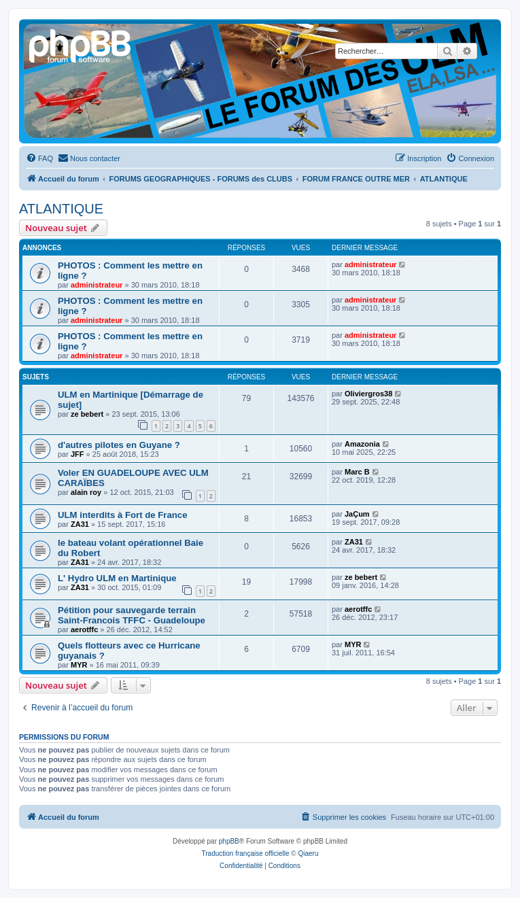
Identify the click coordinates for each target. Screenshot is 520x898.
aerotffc (84, 629)
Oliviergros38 (368, 394)
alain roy (86, 492)
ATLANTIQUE (61, 208)
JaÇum (357, 514)
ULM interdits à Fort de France (123, 515)
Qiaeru (308, 853)
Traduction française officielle (246, 853)
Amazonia (362, 444)
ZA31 (80, 524)
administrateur (96, 285)
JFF (77, 454)
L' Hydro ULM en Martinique (117, 578)
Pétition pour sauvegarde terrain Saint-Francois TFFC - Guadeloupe (131, 615)
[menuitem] (39, 158)
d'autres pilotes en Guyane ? (119, 445)
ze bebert (87, 414)
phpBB (229, 841)
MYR (79, 665)
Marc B (357, 472)
